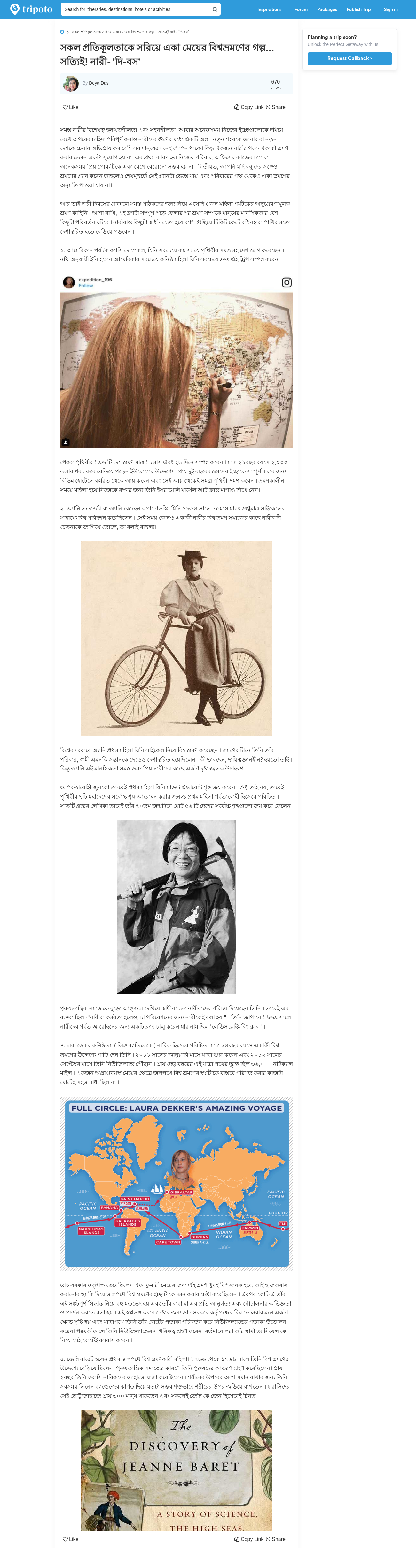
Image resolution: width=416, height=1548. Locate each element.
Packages (327, 9)
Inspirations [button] (271, 9)
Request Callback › (349, 58)
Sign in (391, 9)
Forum (301, 9)
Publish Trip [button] (360, 9)
